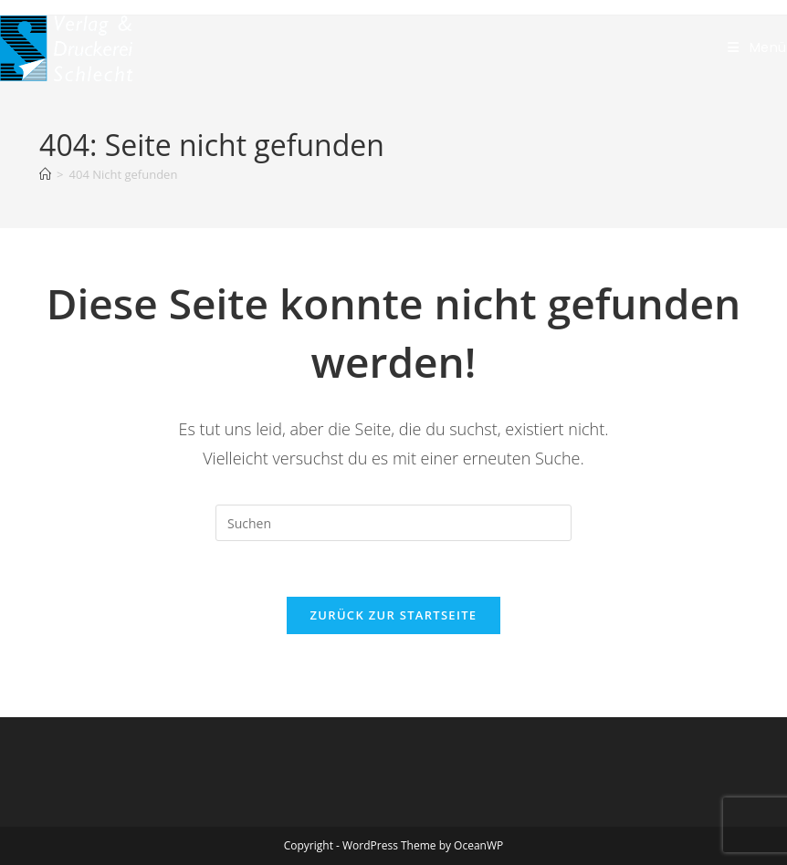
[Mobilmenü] (757, 47)
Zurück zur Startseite (393, 615)
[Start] (45, 174)
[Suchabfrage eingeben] (393, 523)
